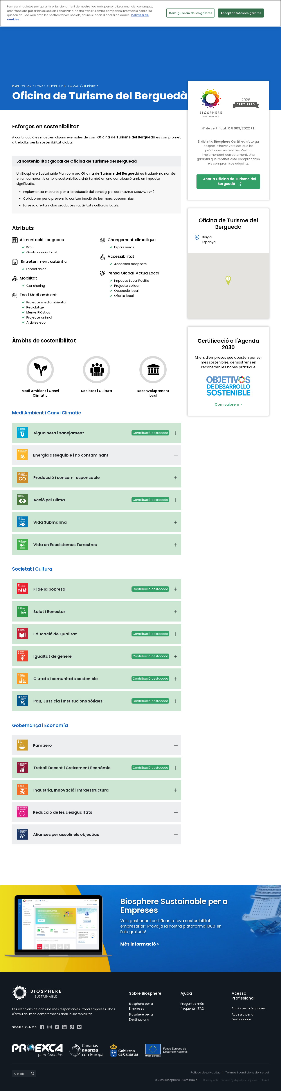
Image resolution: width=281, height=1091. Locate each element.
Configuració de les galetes (190, 13)
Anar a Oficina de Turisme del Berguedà (229, 181)
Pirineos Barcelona (27, 86)
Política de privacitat (205, 1072)
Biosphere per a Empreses (141, 1006)
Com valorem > (228, 404)
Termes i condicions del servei (247, 1072)
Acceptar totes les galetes (241, 13)
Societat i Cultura (96, 391)
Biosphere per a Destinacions (141, 1016)
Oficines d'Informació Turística (72, 86)
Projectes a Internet (258, 1080)
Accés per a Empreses (249, 1008)
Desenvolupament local (153, 393)
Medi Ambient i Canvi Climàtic (40, 393)
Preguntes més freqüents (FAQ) (193, 1006)
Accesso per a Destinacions (242, 1016)
